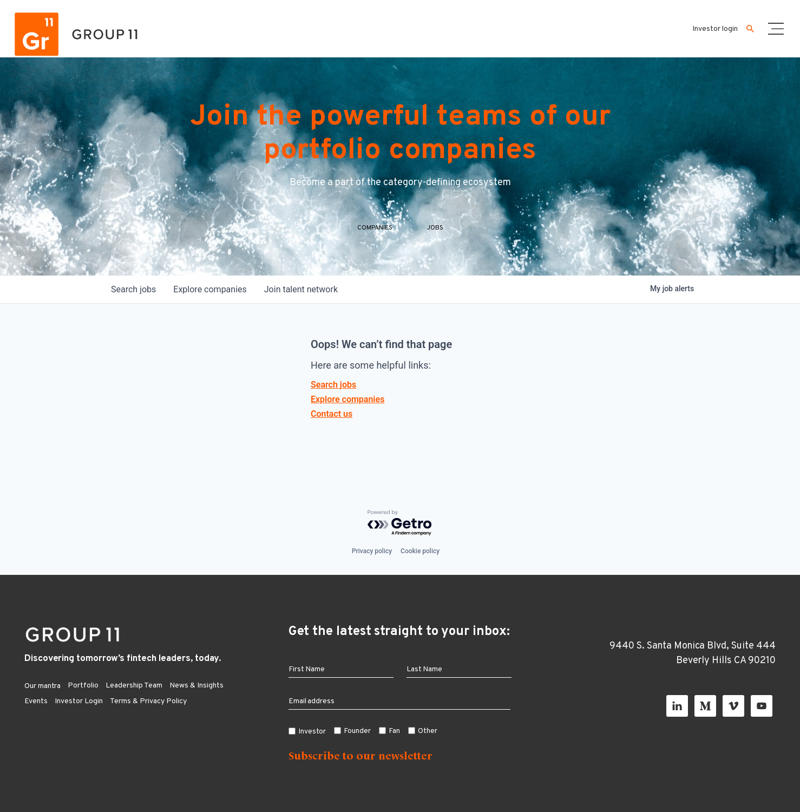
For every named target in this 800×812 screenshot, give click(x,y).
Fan (394, 731)
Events (36, 701)
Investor (312, 731)
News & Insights (196, 685)
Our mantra (42, 686)
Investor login (715, 29)
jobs (133, 289)
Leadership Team (134, 685)
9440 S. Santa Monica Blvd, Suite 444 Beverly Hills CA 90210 (692, 653)
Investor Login (79, 701)
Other (427, 731)
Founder (357, 731)
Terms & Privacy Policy (148, 701)
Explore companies (347, 399)
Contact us (331, 414)
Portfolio (83, 685)
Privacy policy (372, 551)
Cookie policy (420, 551)
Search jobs (333, 384)
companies (209, 289)
